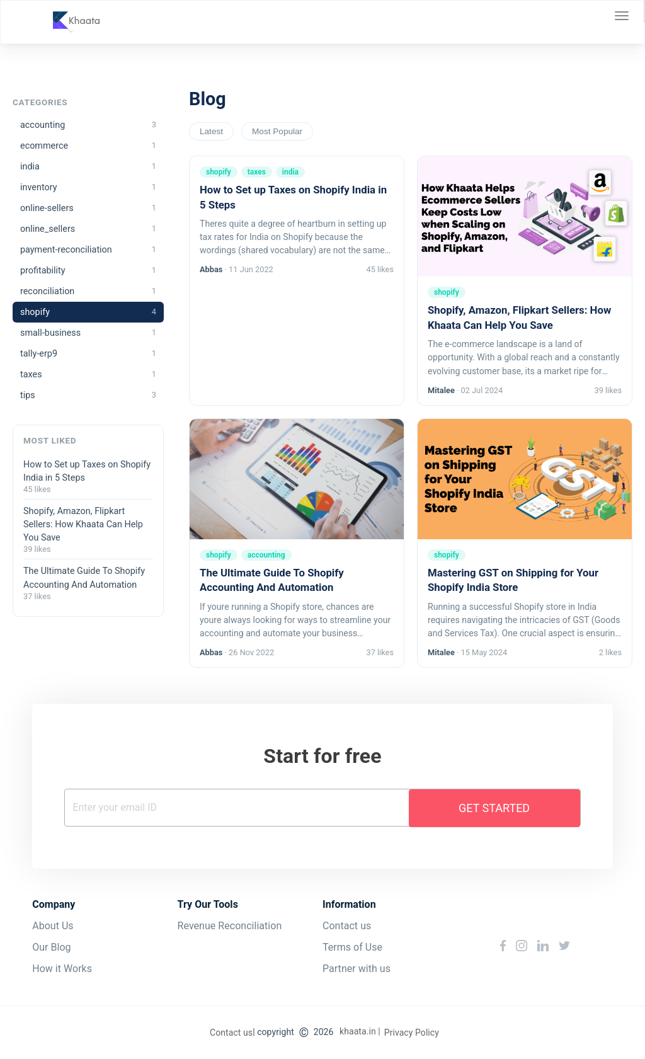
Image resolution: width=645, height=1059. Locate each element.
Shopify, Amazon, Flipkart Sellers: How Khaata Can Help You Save (83, 524)
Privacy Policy (411, 1033)
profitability (88, 270)
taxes (88, 374)
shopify (88, 312)
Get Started (494, 808)
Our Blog (51, 947)
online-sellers (88, 208)
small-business (88, 333)
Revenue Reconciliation (230, 926)
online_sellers (88, 229)
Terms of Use (352, 947)
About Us (52, 926)
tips (88, 395)
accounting (88, 125)
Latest (211, 131)
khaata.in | (360, 1031)
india (88, 166)
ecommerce (88, 145)
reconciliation (88, 291)
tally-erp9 (88, 353)
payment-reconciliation (88, 249)
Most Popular (277, 131)
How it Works (62, 969)
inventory (88, 187)
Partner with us (356, 969)
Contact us (346, 926)
